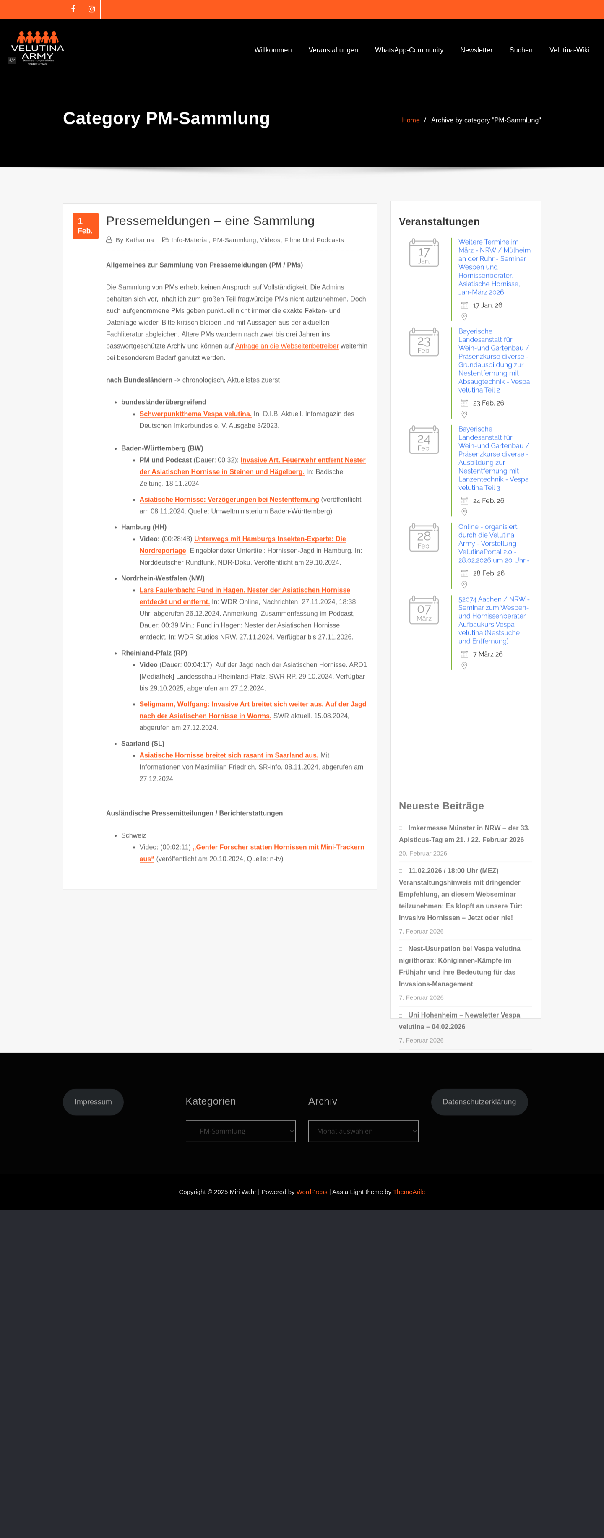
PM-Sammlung (234, 438)
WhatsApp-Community (409, 50)
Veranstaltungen (333, 50)
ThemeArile (409, 1191)
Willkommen (273, 50)
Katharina (135, 438)
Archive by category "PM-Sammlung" (486, 127)
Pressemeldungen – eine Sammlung (210, 420)
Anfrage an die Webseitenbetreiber (287, 545)
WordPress (312, 1191)
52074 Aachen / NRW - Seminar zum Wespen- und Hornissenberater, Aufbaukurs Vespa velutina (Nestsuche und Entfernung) (494, 752)
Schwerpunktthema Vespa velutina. (196, 613)
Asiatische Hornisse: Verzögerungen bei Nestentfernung (230, 698)
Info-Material (189, 438)
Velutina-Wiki (569, 50)
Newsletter (476, 50)
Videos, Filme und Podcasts (302, 438)
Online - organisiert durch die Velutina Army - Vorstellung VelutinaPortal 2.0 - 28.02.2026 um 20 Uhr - (494, 675)
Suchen (521, 50)
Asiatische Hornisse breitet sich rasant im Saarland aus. (229, 954)
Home (411, 127)
